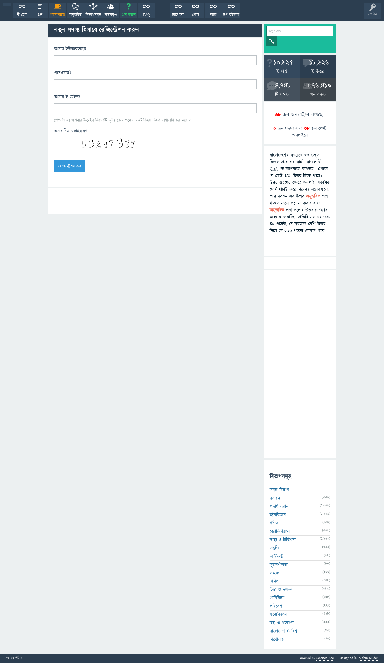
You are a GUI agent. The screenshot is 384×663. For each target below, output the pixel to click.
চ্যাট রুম (178, 15)
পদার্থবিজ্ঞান (279, 506)
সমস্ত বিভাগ (279, 490)
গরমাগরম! (57, 15)
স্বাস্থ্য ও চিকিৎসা (283, 540)
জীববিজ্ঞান (278, 515)
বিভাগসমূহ (93, 15)
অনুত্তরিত (75, 15)
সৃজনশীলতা (279, 565)
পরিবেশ (276, 606)
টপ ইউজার (231, 15)
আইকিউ (276, 556)
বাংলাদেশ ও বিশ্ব (283, 631)
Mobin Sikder (368, 658)
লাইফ (274, 573)
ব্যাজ (213, 15)
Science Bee (325, 658)
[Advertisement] (300, 364)
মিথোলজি (277, 639)
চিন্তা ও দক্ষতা (281, 589)
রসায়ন (275, 498)
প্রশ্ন (40, 15)
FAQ (146, 15)
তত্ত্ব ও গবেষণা (282, 623)
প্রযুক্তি (274, 548)
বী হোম (22, 15)
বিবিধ (274, 581)
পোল (195, 15)
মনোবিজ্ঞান (278, 614)
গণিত (274, 523)
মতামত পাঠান (14, 658)
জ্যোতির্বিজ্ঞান (280, 531)
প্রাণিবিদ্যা (277, 598)
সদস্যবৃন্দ (111, 15)
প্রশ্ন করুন (129, 15)
